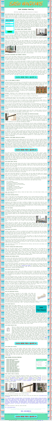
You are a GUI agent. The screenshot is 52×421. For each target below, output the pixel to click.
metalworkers (21, 378)
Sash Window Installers (29, 399)
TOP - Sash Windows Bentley (10, 407)
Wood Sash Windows (11, 398)
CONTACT (41, 7)
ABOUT (39, 7)
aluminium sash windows (26, 265)
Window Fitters (8, 399)
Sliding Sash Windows (42, 398)
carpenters (39, 379)
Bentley (25, 152)
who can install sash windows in (24, 311)
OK (42, 420)
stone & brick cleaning (17, 379)
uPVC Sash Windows (26, 398)
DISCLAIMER (44, 7)
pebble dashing (13, 380)
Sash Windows (22, 399)
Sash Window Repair (18, 398)
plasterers (12, 378)
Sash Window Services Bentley (13, 357)
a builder (30, 377)
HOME (34, 7)
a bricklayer (29, 379)
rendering (39, 377)
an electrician (31, 378)
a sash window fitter (30, 376)
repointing (13, 377)
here (9, 355)
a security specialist (26, 380)
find (8, 348)
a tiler (22, 377)
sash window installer (9, 58)
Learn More (39, 420)
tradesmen (14, 381)
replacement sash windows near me (21, 316)
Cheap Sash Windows (15, 399)
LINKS (36, 7)
